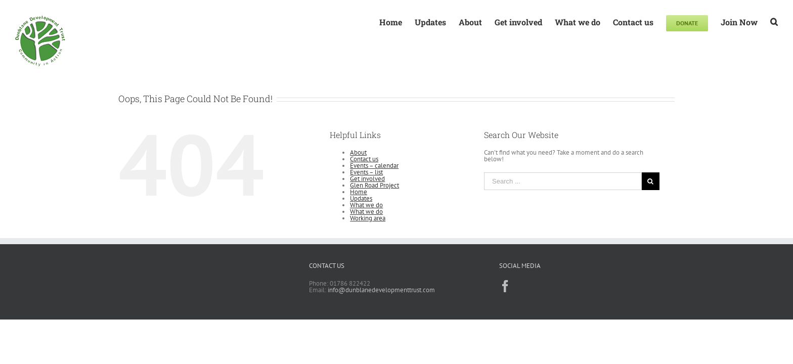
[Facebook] (505, 286)
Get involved (367, 178)
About (358, 152)
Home (358, 192)
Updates (361, 198)
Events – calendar (374, 165)
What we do (366, 205)
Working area (367, 218)
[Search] (774, 21)
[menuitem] (378, 21)
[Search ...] (563, 181)
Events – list (366, 172)
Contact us (364, 159)
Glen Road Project (374, 185)
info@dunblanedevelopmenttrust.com (381, 290)
